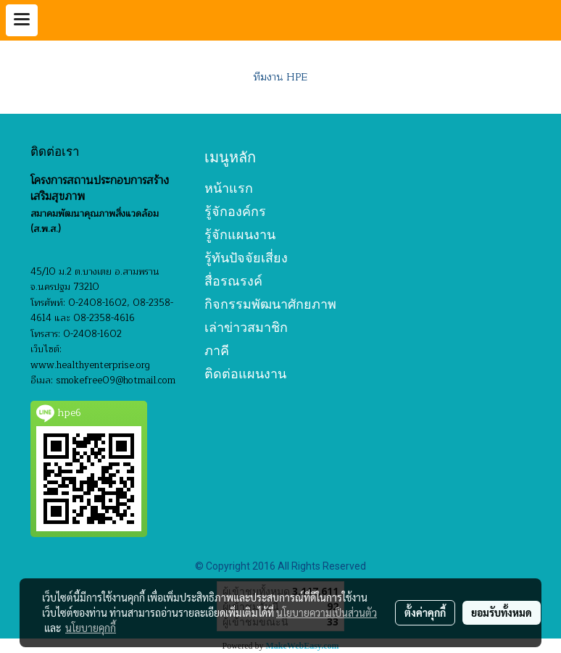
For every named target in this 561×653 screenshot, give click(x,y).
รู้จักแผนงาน (239, 234)
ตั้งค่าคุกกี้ (425, 612)
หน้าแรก (228, 188)
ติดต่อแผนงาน (245, 373)
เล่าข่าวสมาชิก (246, 327)
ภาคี (216, 350)
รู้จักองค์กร (235, 211)
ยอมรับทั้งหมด (501, 612)
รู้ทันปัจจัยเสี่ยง (246, 257)
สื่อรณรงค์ (233, 280)
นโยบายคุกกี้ (90, 627)
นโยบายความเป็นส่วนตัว (326, 612)
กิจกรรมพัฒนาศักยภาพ (270, 304)
